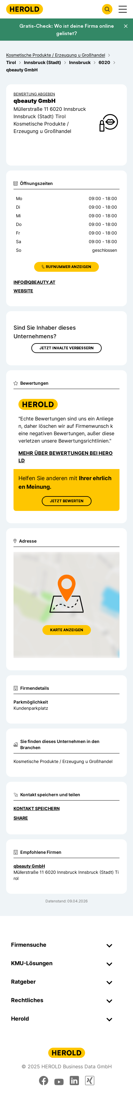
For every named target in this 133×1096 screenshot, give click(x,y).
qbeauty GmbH (29, 866)
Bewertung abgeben (34, 94)
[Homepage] (24, 9)
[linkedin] (74, 1080)
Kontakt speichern (37, 808)
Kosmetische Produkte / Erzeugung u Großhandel (63, 761)
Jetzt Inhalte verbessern (66, 348)
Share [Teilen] (21, 818)
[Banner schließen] (125, 26)
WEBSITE (23, 290)
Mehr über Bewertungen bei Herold (65, 457)
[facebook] (43, 1080)
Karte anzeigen (66, 630)
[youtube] (59, 1080)
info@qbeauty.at (34, 282)
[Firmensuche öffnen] (107, 9)
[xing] (89, 1080)
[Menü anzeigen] (123, 9)
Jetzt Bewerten (67, 501)
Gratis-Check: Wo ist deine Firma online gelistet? (66, 29)
